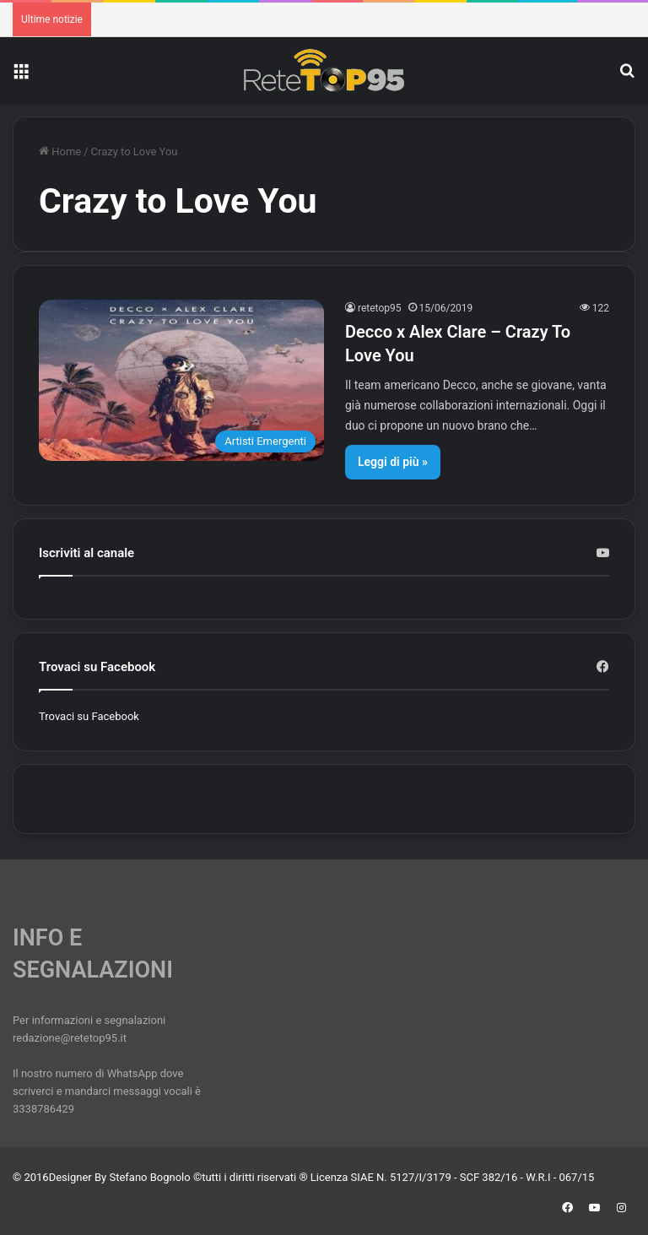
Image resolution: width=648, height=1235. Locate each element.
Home (60, 151)
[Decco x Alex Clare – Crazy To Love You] (181, 380)
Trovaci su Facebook (89, 716)
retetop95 (380, 308)
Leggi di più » (393, 462)
